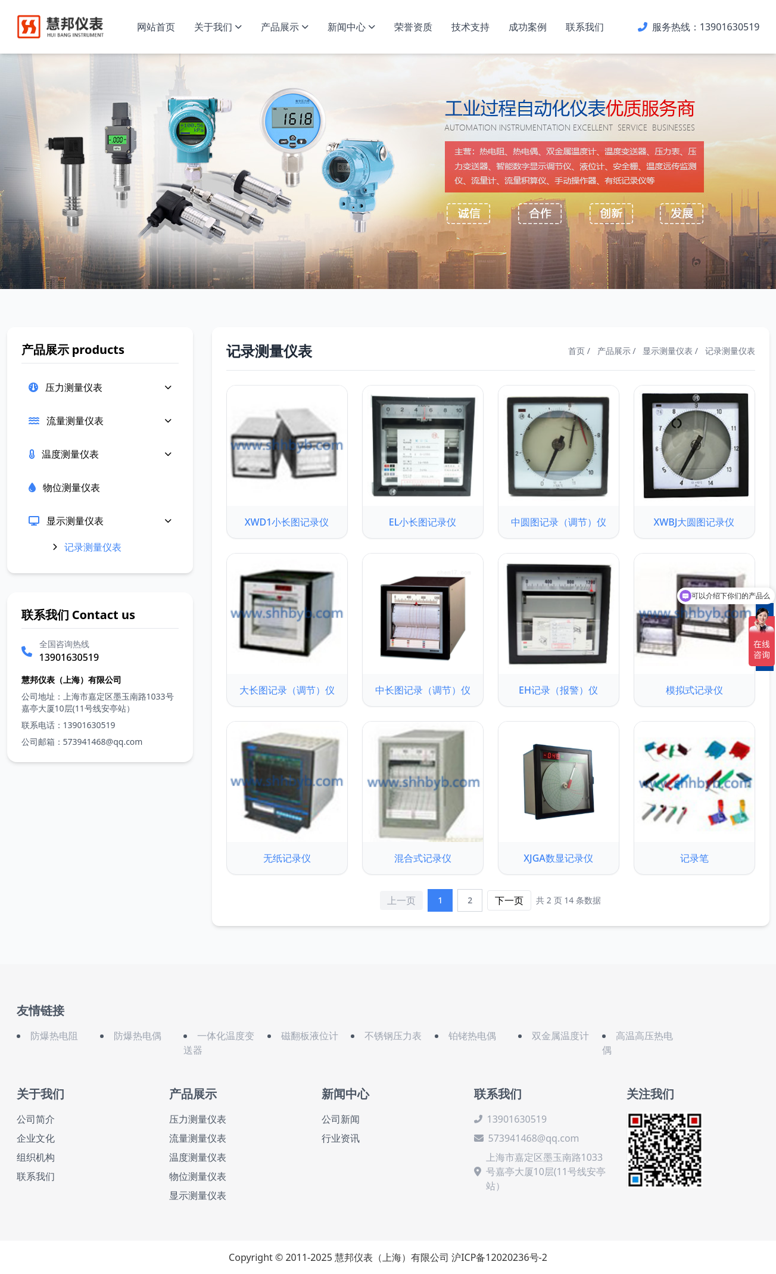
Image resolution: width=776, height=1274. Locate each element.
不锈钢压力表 (393, 1035)
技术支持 (470, 26)
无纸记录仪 (287, 858)
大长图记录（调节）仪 (287, 690)
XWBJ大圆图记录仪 (694, 522)
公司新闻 (341, 1119)
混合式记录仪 (422, 858)
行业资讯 (341, 1138)
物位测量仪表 (197, 1176)
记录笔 (694, 858)
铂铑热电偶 (472, 1035)
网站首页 (156, 26)
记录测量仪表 (92, 547)
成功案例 (528, 26)
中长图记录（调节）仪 (422, 690)
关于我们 (218, 26)
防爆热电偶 (137, 1035)
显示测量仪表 (75, 520)
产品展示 (284, 26)
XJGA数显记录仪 (558, 858)
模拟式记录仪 (694, 690)
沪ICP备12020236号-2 (499, 1257)
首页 (576, 350)
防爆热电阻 (54, 1035)
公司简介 (36, 1119)
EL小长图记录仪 (422, 522)
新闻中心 (351, 26)
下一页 (509, 900)
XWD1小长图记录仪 (287, 522)
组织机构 (36, 1157)
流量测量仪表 (75, 420)
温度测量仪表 (70, 454)
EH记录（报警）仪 (558, 690)
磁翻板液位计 (309, 1035)
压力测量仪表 (73, 387)
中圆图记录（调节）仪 (558, 522)
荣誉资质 (413, 26)
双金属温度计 (560, 1035)
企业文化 (36, 1138)
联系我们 (585, 26)
